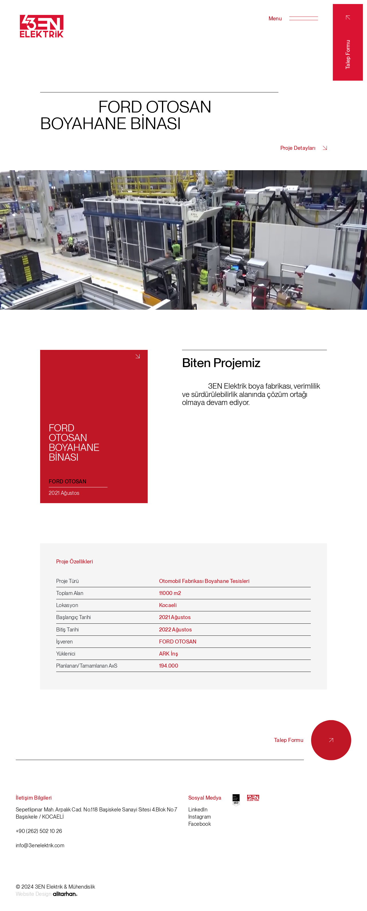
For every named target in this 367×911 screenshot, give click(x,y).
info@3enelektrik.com (40, 845)
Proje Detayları (303, 147)
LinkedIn (197, 809)
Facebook (199, 823)
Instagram (199, 816)
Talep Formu (348, 42)
